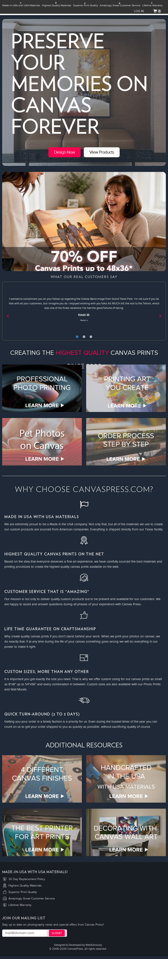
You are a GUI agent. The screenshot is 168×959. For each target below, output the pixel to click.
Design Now (64, 152)
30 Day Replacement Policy (26, 879)
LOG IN (139, 11)
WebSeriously (94, 945)
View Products (101, 152)
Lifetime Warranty (20, 905)
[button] (14, 311)
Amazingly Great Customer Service (31, 898)
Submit (57, 933)
